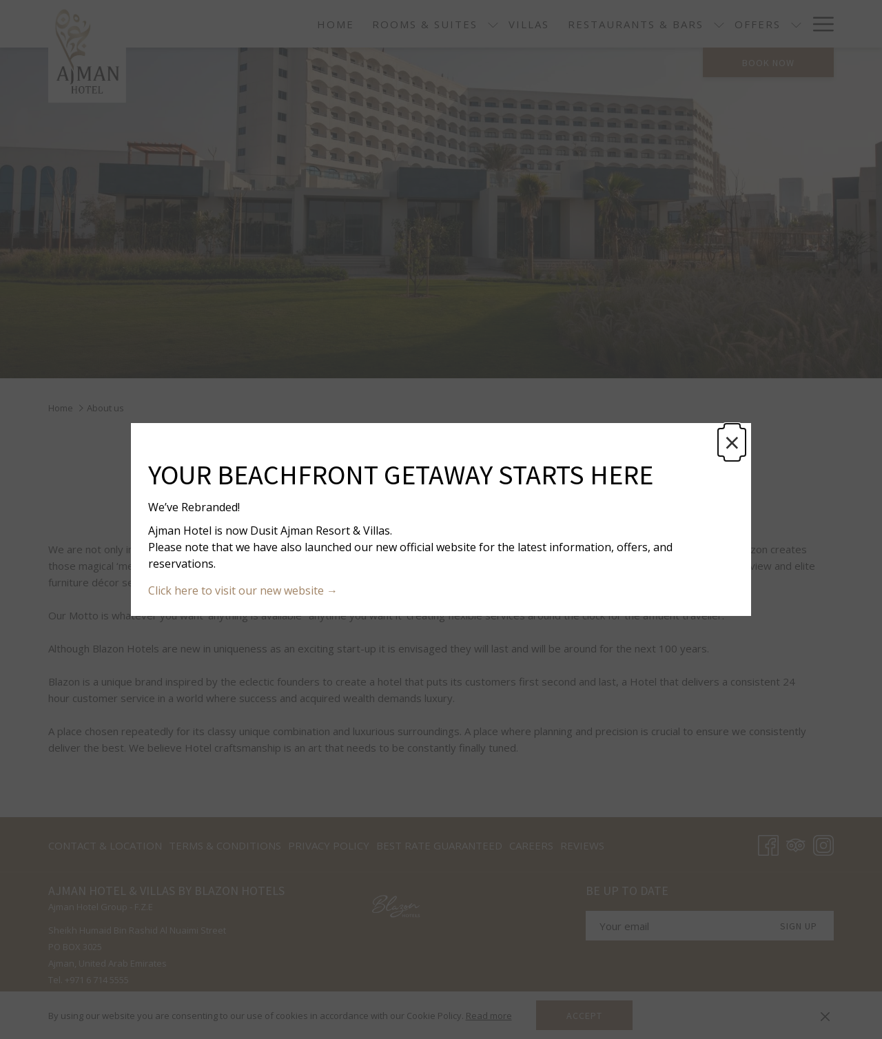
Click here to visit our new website (237, 590)
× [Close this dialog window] (732, 442)
